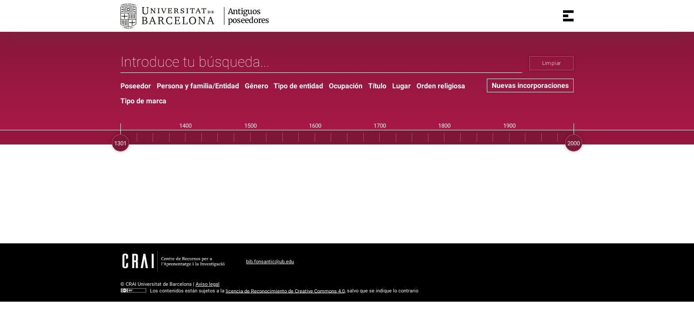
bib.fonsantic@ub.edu (270, 262)
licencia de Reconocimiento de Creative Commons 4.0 (285, 291)
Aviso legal (208, 284)
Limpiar (551, 63)
